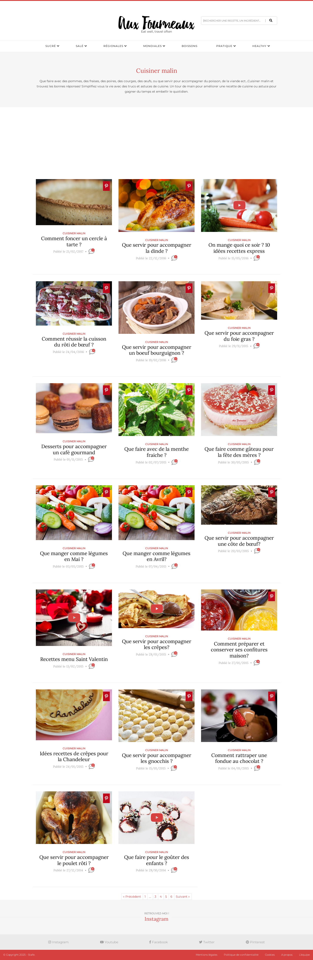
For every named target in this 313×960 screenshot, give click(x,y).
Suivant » (183, 896)
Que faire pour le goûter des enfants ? (156, 860)
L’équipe (304, 954)
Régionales (113, 46)
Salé (79, 46)
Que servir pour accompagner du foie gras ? (239, 336)
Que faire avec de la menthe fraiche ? (156, 452)
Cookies (270, 954)
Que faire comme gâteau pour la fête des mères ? (239, 452)
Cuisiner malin (74, 233)
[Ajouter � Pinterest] (106, 186)
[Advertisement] (156, 143)
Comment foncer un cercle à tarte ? (74, 241)
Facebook (158, 942)
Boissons (189, 46)
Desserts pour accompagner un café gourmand (74, 449)
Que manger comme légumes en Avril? (156, 556)
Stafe (31, 954)
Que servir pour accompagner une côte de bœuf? (239, 541)
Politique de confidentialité (241, 954)
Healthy (259, 46)
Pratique (224, 46)
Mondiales (152, 46)
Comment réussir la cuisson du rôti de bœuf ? (74, 342)
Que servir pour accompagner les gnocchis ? (156, 758)
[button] (270, 20)
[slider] (74, 258)
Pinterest (255, 942)
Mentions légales (206, 954)
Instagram (58, 942)
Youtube (109, 942)
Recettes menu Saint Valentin (74, 659)
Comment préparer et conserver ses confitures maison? (239, 650)
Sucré (50, 46)
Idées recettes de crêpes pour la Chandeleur (74, 756)
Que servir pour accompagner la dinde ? (156, 248)
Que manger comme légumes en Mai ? (74, 556)
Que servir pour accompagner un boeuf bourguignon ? (156, 350)
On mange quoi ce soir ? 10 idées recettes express (239, 248)
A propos (287, 954)
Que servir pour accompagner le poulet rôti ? (74, 860)
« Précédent (132, 896)
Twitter (207, 942)
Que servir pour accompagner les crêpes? (156, 644)
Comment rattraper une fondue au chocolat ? (239, 758)
